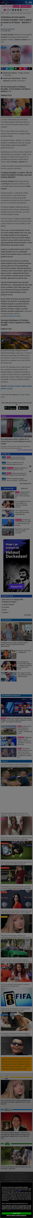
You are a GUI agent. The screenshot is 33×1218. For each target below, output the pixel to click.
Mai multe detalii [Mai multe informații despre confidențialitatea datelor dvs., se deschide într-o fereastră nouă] (17, 1191)
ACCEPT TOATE (16, 1213)
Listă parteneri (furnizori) (6, 1210)
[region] (16, 1200)
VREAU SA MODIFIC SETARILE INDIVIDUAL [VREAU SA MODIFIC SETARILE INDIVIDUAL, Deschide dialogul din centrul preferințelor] (16, 1215)
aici (16, 1196)
